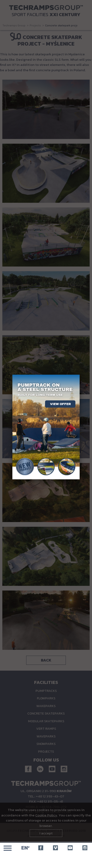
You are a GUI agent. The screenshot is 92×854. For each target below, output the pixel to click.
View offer (60, 403)
